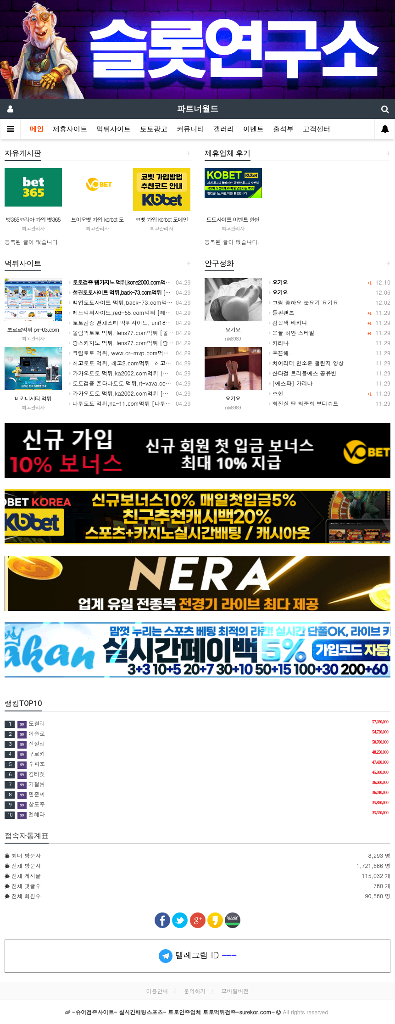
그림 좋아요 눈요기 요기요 (304, 302)
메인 (37, 129)
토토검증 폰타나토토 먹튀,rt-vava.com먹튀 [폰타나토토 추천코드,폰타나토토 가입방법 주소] (188, 383)
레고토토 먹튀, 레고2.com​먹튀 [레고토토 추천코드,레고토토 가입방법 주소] (166, 363)
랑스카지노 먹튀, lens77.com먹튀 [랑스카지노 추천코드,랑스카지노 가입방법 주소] (176, 343)
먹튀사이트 (113, 129)
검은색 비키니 (288, 322)
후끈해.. (281, 353)
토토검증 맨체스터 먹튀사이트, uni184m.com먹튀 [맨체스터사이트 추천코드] (168, 322)
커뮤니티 (190, 129)
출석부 (283, 129)
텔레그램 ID (198, 956)
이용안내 (157, 991)
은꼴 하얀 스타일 (292, 332)
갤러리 (223, 129)
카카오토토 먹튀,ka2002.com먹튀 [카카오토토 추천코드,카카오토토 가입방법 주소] (176, 373)
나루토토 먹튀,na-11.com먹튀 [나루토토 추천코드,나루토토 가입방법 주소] (166, 403)
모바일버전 (235, 991)
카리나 (279, 343)
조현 (276, 393)
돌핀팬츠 (282, 312)
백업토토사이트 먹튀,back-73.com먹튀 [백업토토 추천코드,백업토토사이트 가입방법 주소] (186, 302)
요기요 (232, 329)
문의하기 (195, 991)
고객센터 (316, 129)
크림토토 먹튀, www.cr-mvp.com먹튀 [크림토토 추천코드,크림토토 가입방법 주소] (176, 353)
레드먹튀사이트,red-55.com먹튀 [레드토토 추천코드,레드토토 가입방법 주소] (169, 312)
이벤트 (253, 129)
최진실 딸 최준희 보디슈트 (304, 403)
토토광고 (153, 129)
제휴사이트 (70, 129)
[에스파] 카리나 (291, 383)
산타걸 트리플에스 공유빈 (303, 373)
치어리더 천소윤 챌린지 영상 (306, 363)
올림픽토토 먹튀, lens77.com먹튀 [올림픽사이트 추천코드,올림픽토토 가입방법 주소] (179, 332)
